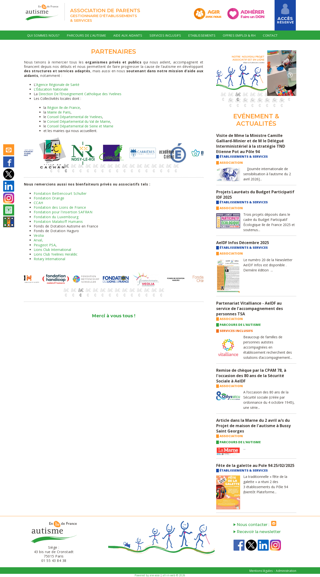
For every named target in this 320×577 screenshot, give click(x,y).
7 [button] (95, 166)
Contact (270, 35)
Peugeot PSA (45, 245)
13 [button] (139, 166)
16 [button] (161, 166)
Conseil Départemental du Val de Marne (78, 121)
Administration (286, 571)
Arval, (38, 240)
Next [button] (204, 155)
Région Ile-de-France (63, 107)
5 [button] (80, 166)
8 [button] (102, 166)
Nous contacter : (256, 524)
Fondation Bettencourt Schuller (60, 193)
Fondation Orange (49, 198)
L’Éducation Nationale (51, 89)
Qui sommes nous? (43, 35)
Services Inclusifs (165, 35)
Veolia (39, 235)
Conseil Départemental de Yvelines (74, 116)
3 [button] (66, 166)
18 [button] (175, 166)
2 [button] (58, 166)
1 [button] (51, 166)
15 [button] (153, 166)
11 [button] (124, 166)
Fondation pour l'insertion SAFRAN (63, 212)
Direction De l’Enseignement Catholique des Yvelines (80, 94)
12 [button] (131, 166)
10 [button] (117, 166)
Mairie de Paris (59, 112)
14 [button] (146, 166)
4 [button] (73, 166)
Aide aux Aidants (127, 35)
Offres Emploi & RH (239, 35)
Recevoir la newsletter (257, 531)
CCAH (38, 202)
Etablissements (201, 35)
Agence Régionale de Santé (57, 84)
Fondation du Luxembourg (56, 217)
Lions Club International (52, 249)
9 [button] (109, 166)
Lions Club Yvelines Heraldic (55, 254)
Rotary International (49, 259)
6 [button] (87, 166)
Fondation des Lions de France (60, 207)
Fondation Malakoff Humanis (58, 221)
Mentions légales (261, 571)
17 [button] (168, 166)
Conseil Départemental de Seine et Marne (80, 126)
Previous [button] (22, 155)
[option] (39, 153)
